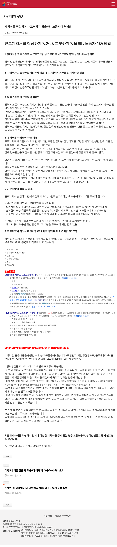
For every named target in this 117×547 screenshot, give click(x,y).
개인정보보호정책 (63, 515)
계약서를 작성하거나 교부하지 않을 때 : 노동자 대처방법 (36, 488)
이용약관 (48, 515)
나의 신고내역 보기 (100, 4)
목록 (7, 456)
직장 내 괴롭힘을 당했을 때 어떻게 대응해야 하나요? (34, 470)
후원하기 (106, 4)
